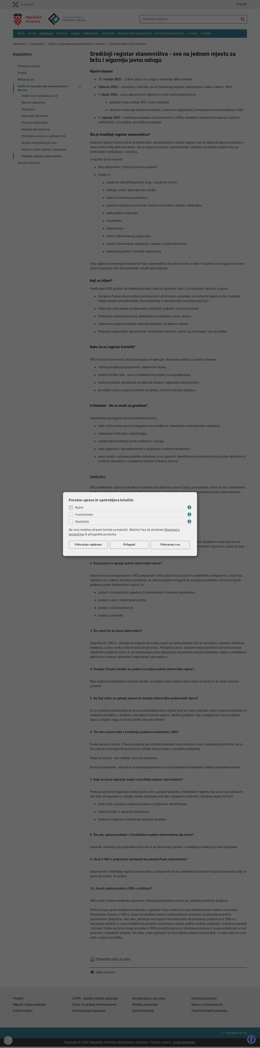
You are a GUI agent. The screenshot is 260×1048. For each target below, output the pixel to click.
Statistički (82, 522)
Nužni (79, 507)
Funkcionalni (84, 514)
